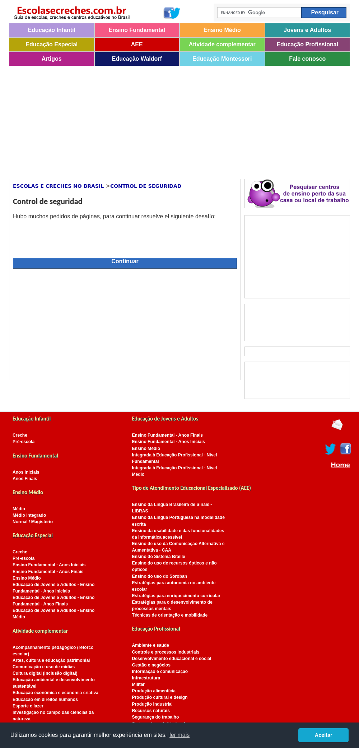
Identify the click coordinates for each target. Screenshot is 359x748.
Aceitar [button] (323, 735)
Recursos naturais (151, 710)
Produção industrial (152, 704)
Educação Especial (51, 44)
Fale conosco (307, 59)
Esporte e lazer (28, 705)
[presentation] (67, 236)
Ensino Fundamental (137, 30)
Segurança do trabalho (155, 717)
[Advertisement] (157, 120)
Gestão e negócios (151, 665)
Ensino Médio (222, 30)
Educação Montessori (222, 59)
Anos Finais (25, 478)
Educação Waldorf (137, 59)
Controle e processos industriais (166, 652)
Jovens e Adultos (307, 30)
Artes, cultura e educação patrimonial (51, 660)
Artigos (52, 59)
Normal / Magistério (33, 521)
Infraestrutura (146, 677)
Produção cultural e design (160, 697)
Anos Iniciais (26, 472)
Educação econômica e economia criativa (55, 692)
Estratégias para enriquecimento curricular (176, 595)
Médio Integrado (29, 515)
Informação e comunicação (160, 671)
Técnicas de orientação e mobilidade (170, 615)
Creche (20, 435)
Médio (19, 508)
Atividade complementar (222, 44)
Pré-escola (23, 441)
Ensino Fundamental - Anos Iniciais (49, 564)
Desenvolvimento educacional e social (171, 658)
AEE (137, 44)
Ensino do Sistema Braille (158, 556)
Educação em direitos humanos (45, 699)
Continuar (125, 261)
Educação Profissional (307, 44)
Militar (138, 684)
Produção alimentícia (154, 690)
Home (340, 465)
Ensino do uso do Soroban (159, 576)
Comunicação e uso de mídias (44, 666)
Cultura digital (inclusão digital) (45, 673)
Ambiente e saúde (150, 645)
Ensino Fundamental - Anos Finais (48, 571)
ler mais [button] (179, 735)
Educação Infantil (51, 30)
